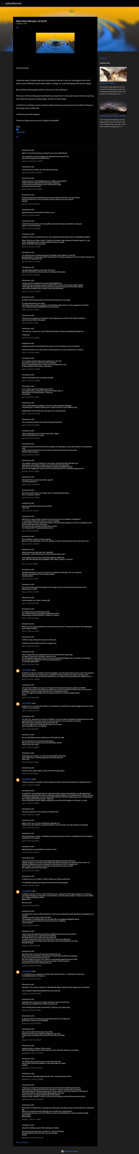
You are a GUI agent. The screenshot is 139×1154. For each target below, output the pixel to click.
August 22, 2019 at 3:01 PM (31, 1010)
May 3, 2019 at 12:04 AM (30, 544)
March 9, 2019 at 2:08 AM (31, 275)
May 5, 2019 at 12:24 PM (30, 592)
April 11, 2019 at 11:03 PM (31, 369)
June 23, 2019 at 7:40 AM (30, 870)
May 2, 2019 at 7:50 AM (30, 511)
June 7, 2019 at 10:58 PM (30, 747)
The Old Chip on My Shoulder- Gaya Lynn (112, 116)
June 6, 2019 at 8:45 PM (30, 729)
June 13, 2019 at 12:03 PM (31, 815)
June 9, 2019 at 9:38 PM (30, 773)
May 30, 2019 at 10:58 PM (31, 679)
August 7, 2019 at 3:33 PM (31, 945)
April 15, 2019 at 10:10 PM (31, 414)
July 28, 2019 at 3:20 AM (30, 925)
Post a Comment (22, 1142)
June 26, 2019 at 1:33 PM (30, 885)
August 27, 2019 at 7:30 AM (31, 1040)
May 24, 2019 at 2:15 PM (30, 646)
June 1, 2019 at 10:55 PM (30, 711)
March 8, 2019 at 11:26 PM (31, 261)
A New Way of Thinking (107, 83)
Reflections (20, 132)
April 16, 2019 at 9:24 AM (30, 425)
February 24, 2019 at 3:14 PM (32, 172)
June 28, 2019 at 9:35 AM (30, 905)
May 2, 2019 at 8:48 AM (30, 531)
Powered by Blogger (69, 1151)
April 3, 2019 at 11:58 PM (30, 310)
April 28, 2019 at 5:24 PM (30, 471)
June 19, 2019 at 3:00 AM (30, 852)
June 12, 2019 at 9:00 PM (30, 803)
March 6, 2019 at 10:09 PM (31, 228)
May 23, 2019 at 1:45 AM (30, 631)
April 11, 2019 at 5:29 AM (30, 352)
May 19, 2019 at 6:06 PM (30, 603)
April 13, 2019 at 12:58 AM (31, 380)
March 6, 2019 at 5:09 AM (31, 215)
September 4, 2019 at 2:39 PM (32, 1068)
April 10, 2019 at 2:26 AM (30, 338)
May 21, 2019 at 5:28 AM (30, 618)
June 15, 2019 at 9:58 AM (30, 841)
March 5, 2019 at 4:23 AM (31, 204)
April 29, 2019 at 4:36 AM (30, 484)
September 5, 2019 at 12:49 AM (32, 1079)
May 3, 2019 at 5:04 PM (30, 564)
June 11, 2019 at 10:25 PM (31, 785)
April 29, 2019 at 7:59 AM (30, 497)
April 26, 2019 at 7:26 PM (30, 455)
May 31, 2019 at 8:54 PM (30, 697)
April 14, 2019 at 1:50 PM (30, 397)
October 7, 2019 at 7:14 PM (31, 1119)
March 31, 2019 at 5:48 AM (31, 291)
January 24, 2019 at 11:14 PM (32, 161)
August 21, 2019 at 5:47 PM (31, 994)
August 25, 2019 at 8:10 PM (31, 1023)
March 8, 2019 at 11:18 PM (31, 247)
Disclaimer (103, 58)
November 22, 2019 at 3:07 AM (32, 1138)
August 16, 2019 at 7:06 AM (31, 966)
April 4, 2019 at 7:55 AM (30, 323)
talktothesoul (13, 3)
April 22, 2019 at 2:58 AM (30, 438)
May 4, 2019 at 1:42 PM (30, 579)
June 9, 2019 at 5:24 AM (30, 762)
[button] (17, 27)
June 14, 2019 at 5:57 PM (30, 828)
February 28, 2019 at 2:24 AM (32, 189)
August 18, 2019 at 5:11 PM (31, 979)
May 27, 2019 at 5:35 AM (30, 664)
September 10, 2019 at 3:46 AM (32, 1099)
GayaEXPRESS (27, 670)
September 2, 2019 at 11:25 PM (32, 1053)
